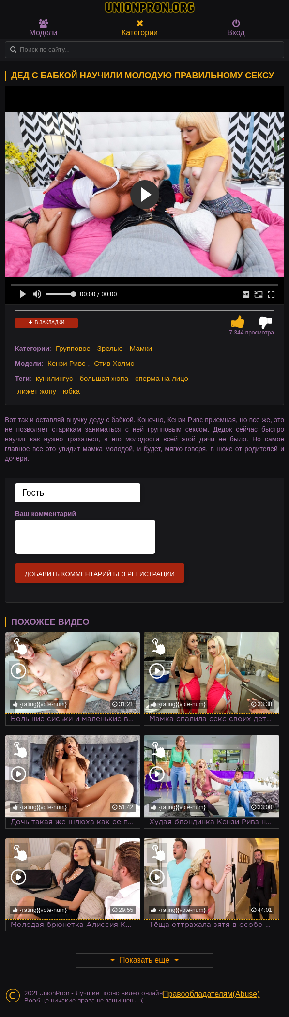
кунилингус (54, 378)
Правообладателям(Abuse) (211, 994)
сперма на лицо (161, 378)
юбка (71, 391)
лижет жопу (36, 391)
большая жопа (103, 378)
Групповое (73, 348)
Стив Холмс (114, 363)
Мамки (141, 348)
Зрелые (110, 348)
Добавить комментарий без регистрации (100, 573)
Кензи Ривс (66, 363)
